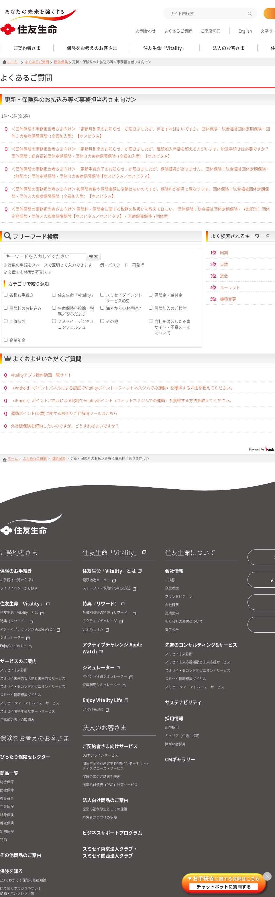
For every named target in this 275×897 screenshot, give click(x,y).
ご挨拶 (170, 580)
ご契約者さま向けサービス (110, 746)
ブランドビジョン (178, 596)
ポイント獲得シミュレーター (107, 676)
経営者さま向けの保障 (99, 817)
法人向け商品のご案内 (105, 799)
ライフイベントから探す (19, 588)
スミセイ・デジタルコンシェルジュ (76, 324)
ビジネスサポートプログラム (112, 832)
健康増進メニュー (99, 580)
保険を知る (11, 870)
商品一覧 (9, 772)
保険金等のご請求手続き (101, 776)
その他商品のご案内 (20, 854)
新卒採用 (172, 727)
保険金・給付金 (168, 295)
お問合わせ (146, 31)
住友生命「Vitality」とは (22, 612)
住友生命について (190, 552)
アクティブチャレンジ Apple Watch (30, 629)
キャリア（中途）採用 (182, 735)
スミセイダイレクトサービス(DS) (124, 297)
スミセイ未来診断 (14, 670)
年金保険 (7, 806)
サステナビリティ (183, 702)
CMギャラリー (180, 759)
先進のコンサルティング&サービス (201, 644)
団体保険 (61, 61)
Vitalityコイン (95, 629)
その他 (112, 321)
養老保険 (7, 823)
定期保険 (7, 831)
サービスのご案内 (18, 660)
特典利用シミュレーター (104, 684)
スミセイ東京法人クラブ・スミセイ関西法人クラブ (110, 852)
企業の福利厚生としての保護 (104, 809)
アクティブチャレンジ (102, 621)
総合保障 (7, 782)
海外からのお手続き (124, 308)
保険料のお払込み (25, 308)
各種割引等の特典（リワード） (109, 612)
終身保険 (7, 814)
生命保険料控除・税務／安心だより (76, 311)
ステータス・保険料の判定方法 (109, 588)
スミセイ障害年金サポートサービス (27, 711)
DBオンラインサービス (100, 755)
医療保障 (7, 790)
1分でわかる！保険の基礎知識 (23, 880)
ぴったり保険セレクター (25, 756)
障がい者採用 (175, 744)
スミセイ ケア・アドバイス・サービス (29, 703)
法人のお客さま (104, 727)
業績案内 (172, 613)
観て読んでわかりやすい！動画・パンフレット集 (20, 891)
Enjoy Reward (95, 709)
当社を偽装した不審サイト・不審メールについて (172, 326)
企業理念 (172, 588)
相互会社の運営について (184, 621)
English (245, 31)
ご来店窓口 (211, 31)
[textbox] (210, 13)
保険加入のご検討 (170, 308)
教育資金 (7, 798)
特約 (3, 839)
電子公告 (172, 629)
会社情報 (174, 570)
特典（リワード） (16, 621)
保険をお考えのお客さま (34, 738)
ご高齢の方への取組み (17, 719)
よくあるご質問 (178, 31)
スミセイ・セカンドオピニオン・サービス (32, 686)
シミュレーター (15, 637)
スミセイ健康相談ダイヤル (20, 694)
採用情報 (174, 718)
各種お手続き (21, 295)
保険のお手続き (16, 570)
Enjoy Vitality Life (16, 645)
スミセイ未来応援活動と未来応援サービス (32, 678)
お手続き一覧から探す (17, 580)
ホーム (10, 61)
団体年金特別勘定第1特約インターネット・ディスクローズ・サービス (116, 766)
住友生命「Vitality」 (76, 295)
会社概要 (172, 604)
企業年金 (17, 340)
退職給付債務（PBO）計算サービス (110, 784)
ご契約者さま (19, 552)
